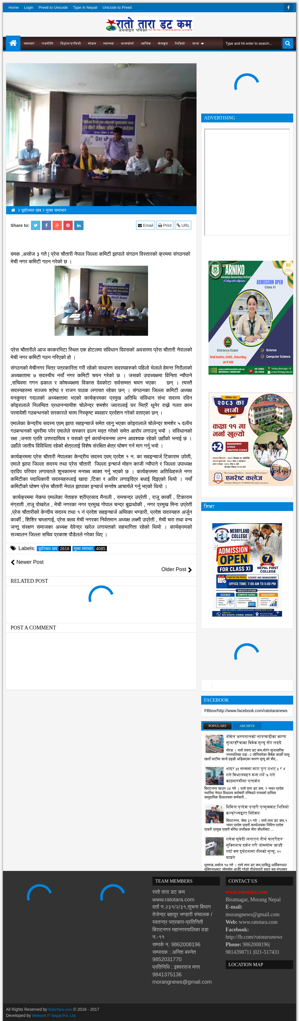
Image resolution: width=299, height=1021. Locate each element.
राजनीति (47, 43)
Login (28, 7)
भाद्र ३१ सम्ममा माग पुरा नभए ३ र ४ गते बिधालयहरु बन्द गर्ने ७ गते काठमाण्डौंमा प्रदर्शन (256, 775)
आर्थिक (146, 43)
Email (146, 225)
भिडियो (180, 43)
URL (183, 225)
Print (165, 225)
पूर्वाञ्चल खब (54, 548)
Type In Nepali (85, 7)
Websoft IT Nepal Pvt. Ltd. (56, 1015)
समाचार (29, 43)
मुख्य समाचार (90, 548)
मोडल (92, 43)
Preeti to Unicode (53, 7)
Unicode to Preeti (117, 7)
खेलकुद (163, 43)
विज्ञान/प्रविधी (70, 43)
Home (13, 7)
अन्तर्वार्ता (127, 43)
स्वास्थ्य (108, 43)
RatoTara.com (61, 1009)
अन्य (195, 43)
